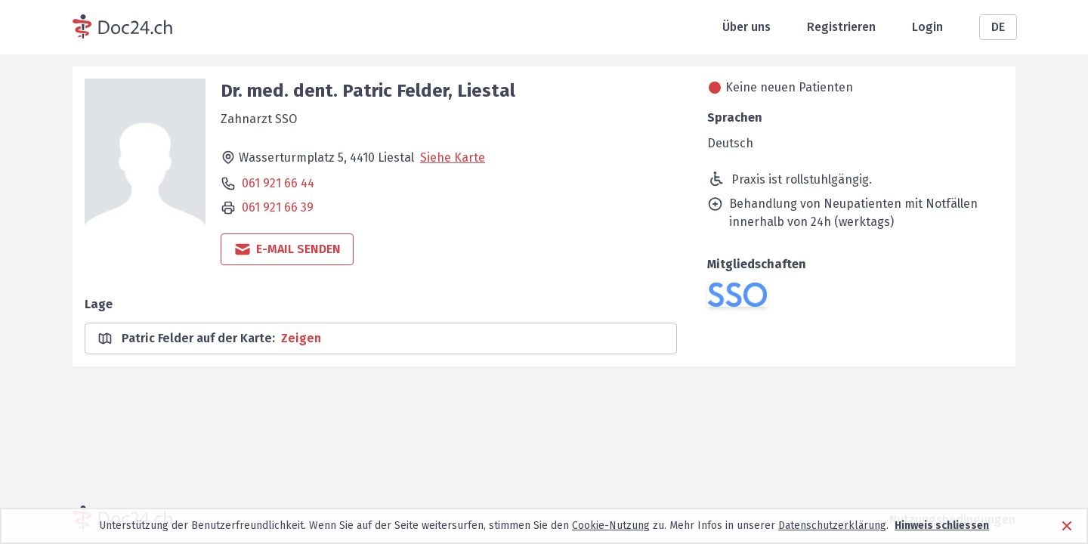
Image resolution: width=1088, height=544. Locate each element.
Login (927, 27)
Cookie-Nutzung (611, 525)
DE (998, 27)
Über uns (746, 27)
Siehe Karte (452, 157)
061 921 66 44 (278, 183)
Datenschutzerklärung (832, 525)
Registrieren (841, 27)
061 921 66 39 (278, 207)
